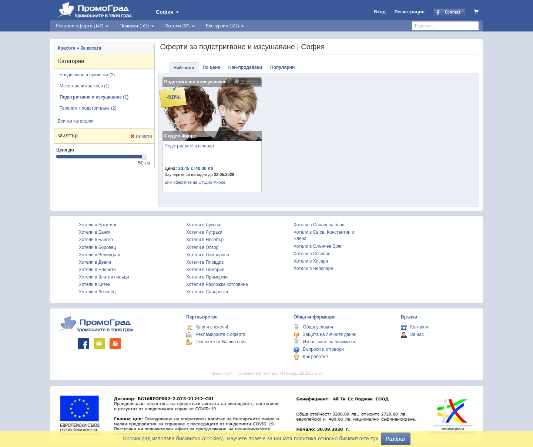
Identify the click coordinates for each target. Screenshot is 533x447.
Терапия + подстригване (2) (88, 108)
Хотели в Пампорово (207, 254)
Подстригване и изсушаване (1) (94, 97)
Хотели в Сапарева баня (319, 224)
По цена (211, 67)
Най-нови (184, 67)
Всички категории (76, 121)
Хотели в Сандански (207, 291)
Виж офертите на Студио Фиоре (195, 182)
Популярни (282, 67)
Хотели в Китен (94, 284)
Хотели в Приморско (207, 277)
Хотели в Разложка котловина (217, 284)
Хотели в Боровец (97, 247)
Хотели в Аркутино (98, 224)
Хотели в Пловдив (205, 262)
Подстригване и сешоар (189, 146)
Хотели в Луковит (204, 224)
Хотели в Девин (95, 262)
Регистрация (410, 11)
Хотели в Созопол (312, 253)
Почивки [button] (137, 26)
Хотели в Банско (96, 239)
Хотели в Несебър (205, 239)
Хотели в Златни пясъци (104, 277)
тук (374, 438)
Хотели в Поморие (205, 269)
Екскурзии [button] (225, 26)
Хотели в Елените (97, 269)
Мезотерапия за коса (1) (85, 86)
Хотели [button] (180, 26)
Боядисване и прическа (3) (87, 74)
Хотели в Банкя (95, 232)
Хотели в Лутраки (204, 232)
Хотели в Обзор (202, 247)
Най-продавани (245, 67)
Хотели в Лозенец (97, 291)
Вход (380, 11)
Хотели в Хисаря (311, 261)
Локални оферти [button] (82, 26)
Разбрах (395, 439)
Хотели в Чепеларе (313, 268)
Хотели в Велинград (99, 254)
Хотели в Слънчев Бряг (318, 246)
